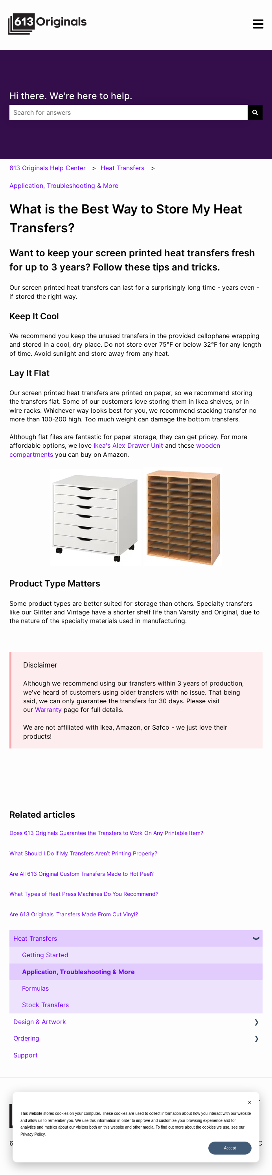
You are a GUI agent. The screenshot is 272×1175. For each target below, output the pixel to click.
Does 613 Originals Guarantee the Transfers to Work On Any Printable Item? (106, 832)
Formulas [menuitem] (35, 988)
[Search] (255, 112)
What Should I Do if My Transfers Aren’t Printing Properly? (83, 853)
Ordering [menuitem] (26, 1038)
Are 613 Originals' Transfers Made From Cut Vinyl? (73, 914)
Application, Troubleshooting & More (63, 185)
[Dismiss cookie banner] (250, 1103)
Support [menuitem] (25, 1055)
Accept (230, 1148)
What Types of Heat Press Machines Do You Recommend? (83, 893)
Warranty (48, 709)
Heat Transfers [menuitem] (35, 938)
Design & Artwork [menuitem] (39, 1022)
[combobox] (128, 112)
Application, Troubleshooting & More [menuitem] (78, 972)
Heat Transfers (122, 168)
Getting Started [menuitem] (45, 955)
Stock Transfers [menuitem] (45, 1005)
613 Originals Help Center (47, 168)
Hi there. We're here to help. (70, 95)
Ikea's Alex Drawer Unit (128, 445)
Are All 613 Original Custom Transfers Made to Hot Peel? (81, 873)
